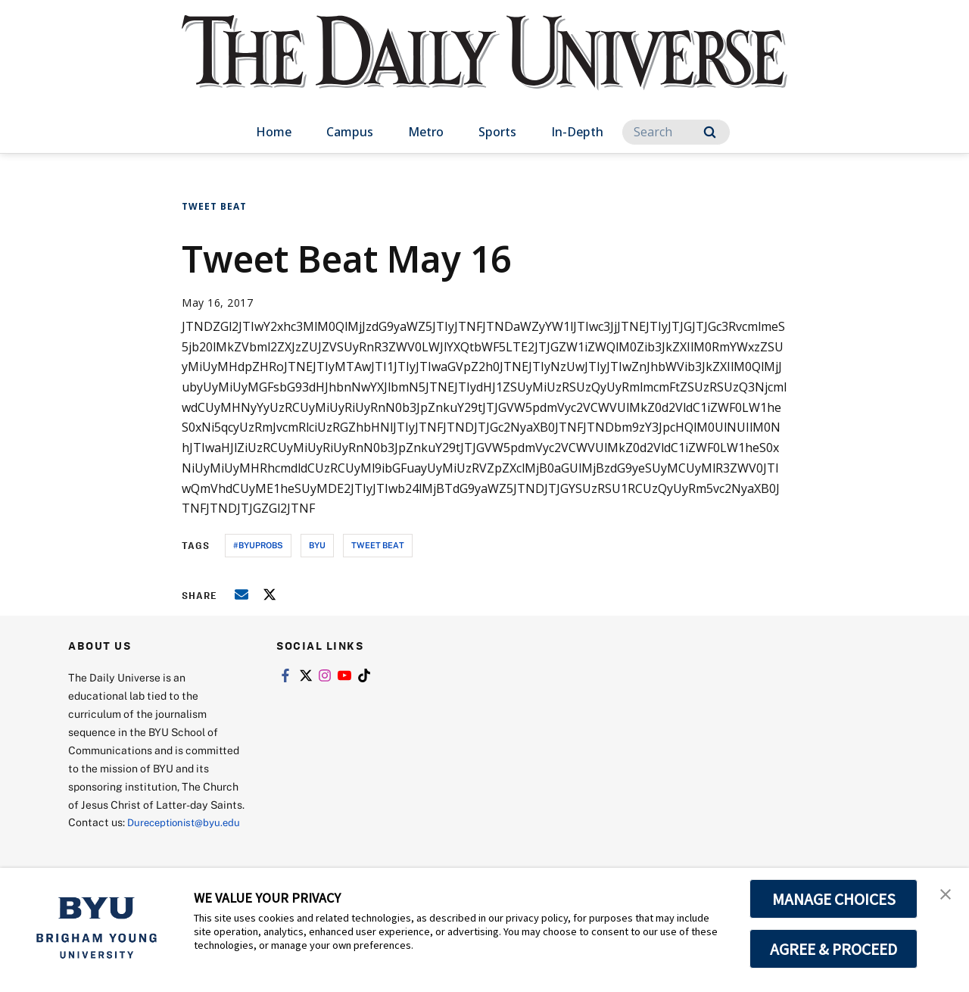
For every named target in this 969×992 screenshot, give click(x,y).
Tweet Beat (214, 206)
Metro (426, 131)
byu (317, 545)
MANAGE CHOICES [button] (833, 898)
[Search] (676, 132)
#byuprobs (258, 545)
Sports (497, 131)
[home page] (484, 67)
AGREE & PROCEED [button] (833, 948)
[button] (944, 895)
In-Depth (577, 131)
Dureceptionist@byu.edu (129, 840)
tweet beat (377, 545)
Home (273, 131)
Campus (349, 131)
